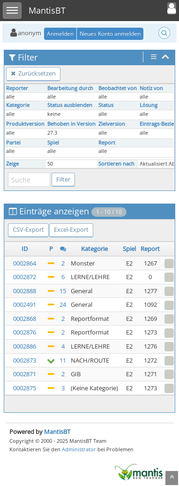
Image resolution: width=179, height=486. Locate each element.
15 (63, 291)
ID (25, 248)
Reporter (17, 88)
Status (105, 105)
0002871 (24, 374)
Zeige (12, 163)
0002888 (24, 291)
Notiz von (151, 88)
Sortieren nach (116, 163)
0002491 (24, 304)
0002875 (24, 388)
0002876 (24, 332)
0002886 (24, 346)
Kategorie (18, 105)
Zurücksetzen (33, 73)
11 (63, 360)
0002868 (24, 318)
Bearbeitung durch (70, 88)
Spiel (53, 142)
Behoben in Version (71, 124)
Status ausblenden (69, 105)
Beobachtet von (117, 88)
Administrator (79, 449)
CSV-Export (28, 229)
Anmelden (60, 34)
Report (106, 142)
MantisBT (57, 431)
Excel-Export (71, 229)
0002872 (24, 277)
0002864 (24, 263)
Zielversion (111, 124)
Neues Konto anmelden (110, 34)
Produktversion (25, 124)
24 (63, 304)
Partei (13, 142)
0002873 (24, 360)
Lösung (148, 105)
